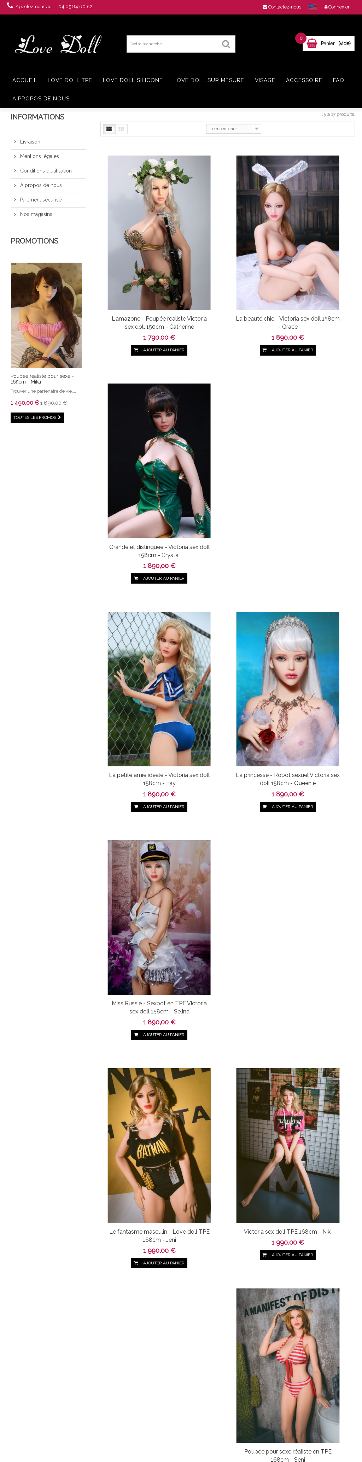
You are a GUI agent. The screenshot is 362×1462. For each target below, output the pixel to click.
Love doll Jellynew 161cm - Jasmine (47, 1342)
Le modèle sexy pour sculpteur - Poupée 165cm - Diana (139, 984)
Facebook (28, 1273)
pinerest (52, 1273)
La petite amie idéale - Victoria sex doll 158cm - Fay (139, 448)
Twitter (40, 1273)
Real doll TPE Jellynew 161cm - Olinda (54, 1375)
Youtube (76, 1273)
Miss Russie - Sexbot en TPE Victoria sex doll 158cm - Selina (314, 448)
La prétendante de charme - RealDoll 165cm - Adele (226, 1163)
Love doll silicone (133, 80)
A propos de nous (41, 98)
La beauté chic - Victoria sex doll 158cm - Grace (226, 265)
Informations (37, 117)
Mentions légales (39, 156)
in (88, 1273)
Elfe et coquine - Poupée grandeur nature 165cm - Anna (138, 1163)
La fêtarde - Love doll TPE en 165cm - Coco (226, 980)
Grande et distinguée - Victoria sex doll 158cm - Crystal (313, 269)
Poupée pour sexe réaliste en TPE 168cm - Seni (313, 623)
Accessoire (304, 80)
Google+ (64, 1273)
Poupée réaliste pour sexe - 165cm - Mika (42, 378)
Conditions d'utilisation (45, 171)
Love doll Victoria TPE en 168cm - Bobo (139, 802)
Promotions (34, 241)
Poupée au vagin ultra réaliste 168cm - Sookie (226, 802)
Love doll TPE (70, 80)
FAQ (338, 80)
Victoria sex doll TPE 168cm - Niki (226, 623)
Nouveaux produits (106, 1342)
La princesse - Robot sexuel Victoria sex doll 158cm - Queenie (226, 448)
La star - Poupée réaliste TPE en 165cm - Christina (313, 980)
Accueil (24, 80)
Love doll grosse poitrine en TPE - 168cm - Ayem (54, 1408)
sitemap (96, 1406)
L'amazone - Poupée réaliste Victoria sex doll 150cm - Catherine (138, 269)
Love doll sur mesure (209, 80)
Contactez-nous (103, 1350)
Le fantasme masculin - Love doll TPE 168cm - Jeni (139, 627)
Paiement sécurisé (40, 200)
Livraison (29, 142)
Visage (265, 80)
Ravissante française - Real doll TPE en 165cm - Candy (314, 806)
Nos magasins (35, 214)
